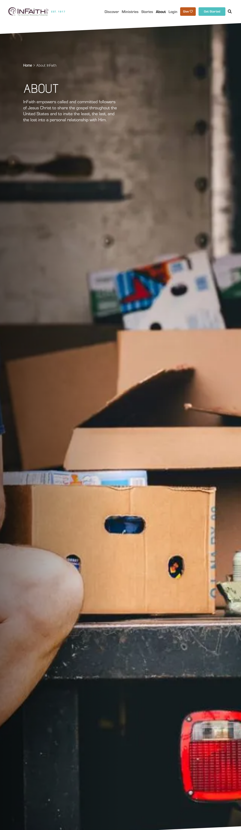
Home (27, 65)
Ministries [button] (130, 11)
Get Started (212, 11)
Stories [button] (147, 11)
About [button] (161, 11)
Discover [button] (112, 11)
